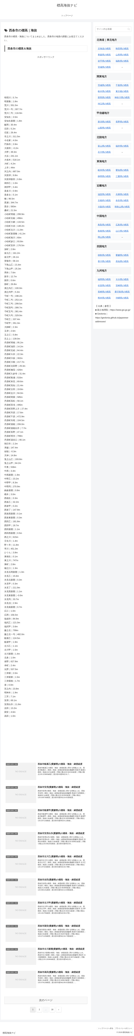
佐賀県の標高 (104, 285)
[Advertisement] (45, 76)
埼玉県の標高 (104, 104)
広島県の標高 (122, 225)
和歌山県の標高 (122, 207)
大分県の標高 (122, 279)
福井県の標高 (122, 146)
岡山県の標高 (104, 237)
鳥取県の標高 (104, 225)
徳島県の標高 (104, 255)
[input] (113, 29)
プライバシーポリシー (123, 1029)
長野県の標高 (122, 122)
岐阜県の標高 (104, 170)
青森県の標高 (104, 55)
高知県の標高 (122, 261)
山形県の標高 (122, 55)
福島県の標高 (122, 61)
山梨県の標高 (104, 128)
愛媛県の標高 (122, 255)
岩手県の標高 (104, 61)
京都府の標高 (104, 200)
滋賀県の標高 (104, 194)
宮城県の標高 (104, 67)
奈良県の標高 (122, 200)
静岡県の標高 (104, 176)
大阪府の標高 (104, 207)
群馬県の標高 (104, 97)
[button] (129, 29)
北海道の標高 (104, 48)
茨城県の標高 (104, 85)
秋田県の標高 (122, 48)
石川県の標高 (104, 152)
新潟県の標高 (104, 122)
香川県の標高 (104, 261)
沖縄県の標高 (122, 298)
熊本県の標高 (104, 298)
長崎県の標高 (104, 292)
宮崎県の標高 (122, 285)
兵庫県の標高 (122, 194)
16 (52, 1010)
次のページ (46, 1000)
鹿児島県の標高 (122, 292)
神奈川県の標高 (122, 97)
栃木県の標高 (104, 91)
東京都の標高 (122, 91)
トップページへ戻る (104, 1029)
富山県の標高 (104, 146)
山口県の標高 (122, 231)
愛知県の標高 (122, 170)
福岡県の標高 (104, 279)
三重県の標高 (122, 176)
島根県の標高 (104, 231)
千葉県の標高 (122, 85)
